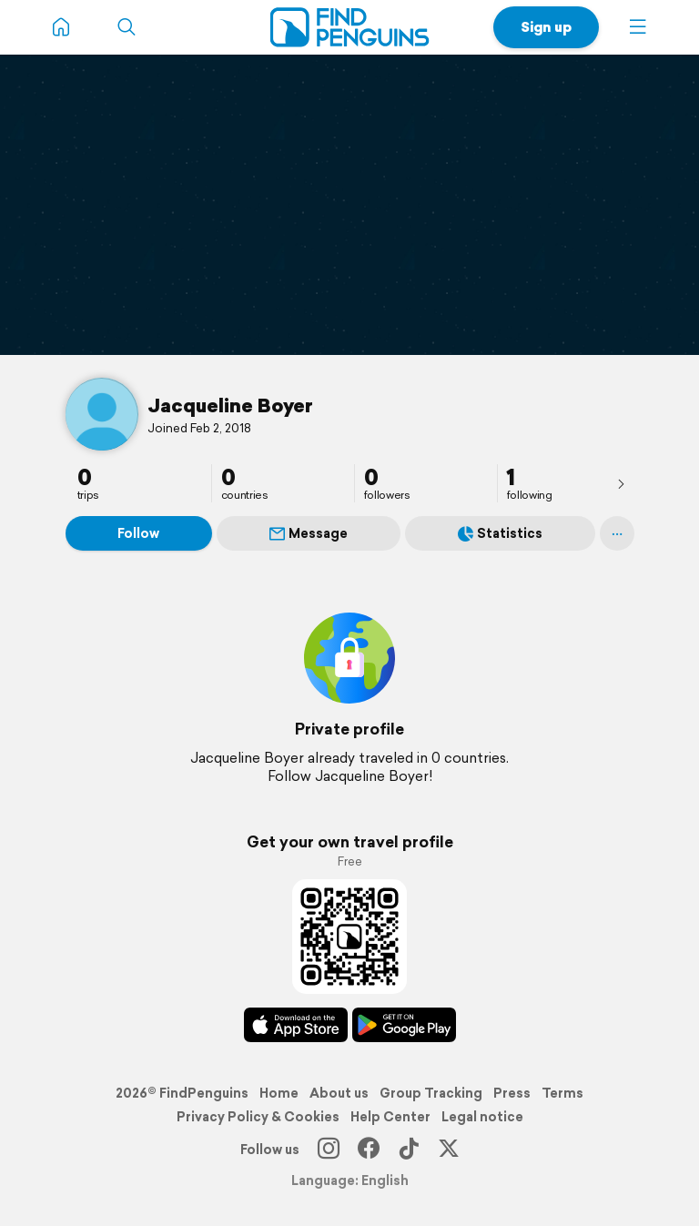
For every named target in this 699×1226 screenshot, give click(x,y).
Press (512, 1093)
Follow (138, 533)
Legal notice (482, 1117)
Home (279, 1093)
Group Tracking (431, 1093)
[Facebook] (369, 1149)
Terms (562, 1093)
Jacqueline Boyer (230, 405)
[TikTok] (409, 1149)
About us (339, 1093)
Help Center (390, 1117)
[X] (449, 1149)
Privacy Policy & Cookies (258, 1117)
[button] (638, 27)
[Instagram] (328, 1149)
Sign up (546, 26)
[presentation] (621, 483)
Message (308, 533)
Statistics (500, 533)
